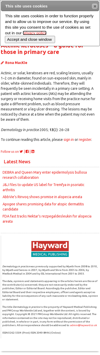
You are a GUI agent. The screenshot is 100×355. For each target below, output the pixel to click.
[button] (94, 6)
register (85, 140)
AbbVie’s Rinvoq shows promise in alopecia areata (42, 197)
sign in (69, 140)
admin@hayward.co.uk (83, 325)
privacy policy (35, 33)
